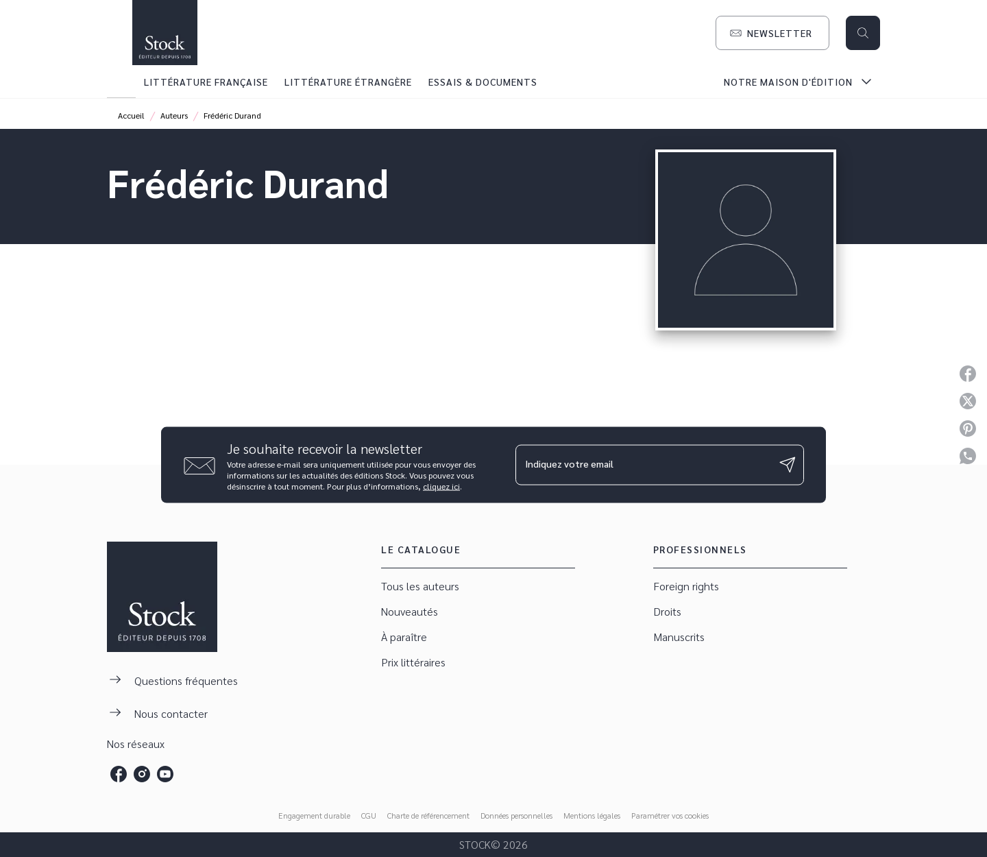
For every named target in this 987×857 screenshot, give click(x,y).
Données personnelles (516, 815)
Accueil (131, 115)
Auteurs (174, 115)
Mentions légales (591, 815)
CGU (368, 815)
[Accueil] (164, 32)
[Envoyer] (787, 464)
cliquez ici (441, 485)
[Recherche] (863, 33)
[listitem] (118, 774)
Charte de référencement (428, 815)
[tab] (121, 81)
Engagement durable (314, 815)
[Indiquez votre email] (642, 465)
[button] (772, 33)
